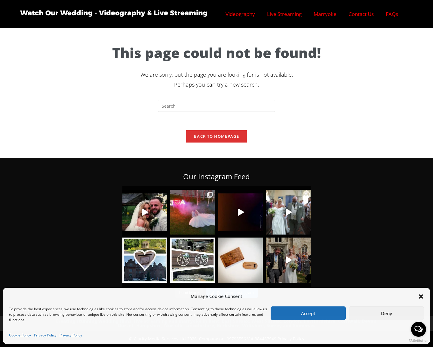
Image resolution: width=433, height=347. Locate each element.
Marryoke (325, 14)
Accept (308, 313)
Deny (386, 313)
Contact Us (361, 14)
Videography (240, 14)
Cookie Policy (20, 335)
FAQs (392, 14)
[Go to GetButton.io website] (418, 341)
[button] (421, 296)
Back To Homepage (216, 136)
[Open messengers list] (418, 329)
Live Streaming (284, 14)
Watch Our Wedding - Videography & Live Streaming (113, 13)
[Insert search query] (216, 106)
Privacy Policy (45, 335)
